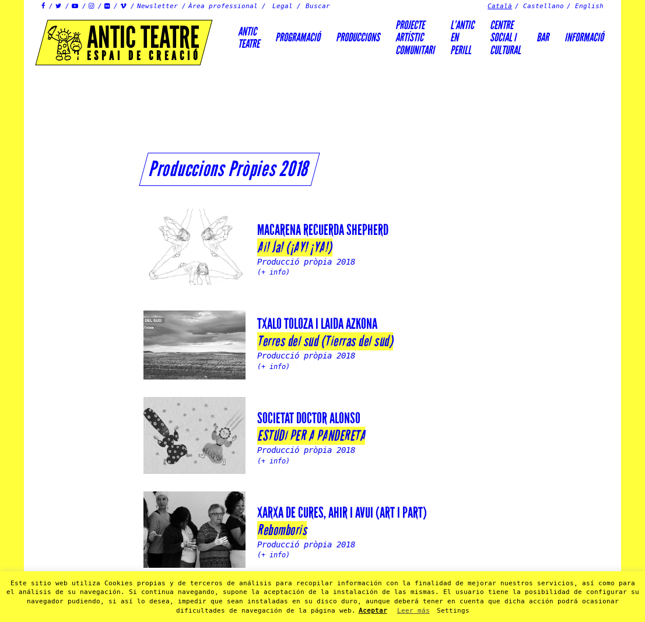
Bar (543, 37)
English (589, 6)
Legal (282, 6)
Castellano (543, 6)
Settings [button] (453, 610)
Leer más (413, 610)
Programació (297, 37)
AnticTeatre (249, 37)
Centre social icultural (505, 37)
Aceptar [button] (373, 610)
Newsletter (157, 6)
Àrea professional (223, 6)
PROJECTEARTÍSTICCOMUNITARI (414, 37)
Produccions (358, 37)
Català (500, 6)
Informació (584, 37)
